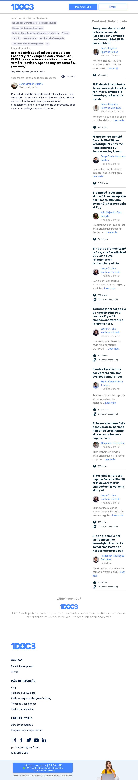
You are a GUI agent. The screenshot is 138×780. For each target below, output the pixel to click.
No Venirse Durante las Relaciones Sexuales (34, 22)
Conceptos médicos (22, 725)
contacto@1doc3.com (25, 747)
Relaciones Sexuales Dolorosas (27, 28)
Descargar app (83, 6)
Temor (65, 33)
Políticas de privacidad (23, 693)
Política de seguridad (22, 709)
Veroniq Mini (30, 38)
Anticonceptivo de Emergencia (27, 43)
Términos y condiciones (23, 703)
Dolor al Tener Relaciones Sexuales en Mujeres (35, 33)
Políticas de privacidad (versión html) (31, 698)
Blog (13, 687)
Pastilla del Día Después (52, 38)
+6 (47, 43)
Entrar (112, 7)
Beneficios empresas (22, 666)
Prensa (15, 671)
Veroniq (16, 38)
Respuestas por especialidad (26, 730)
